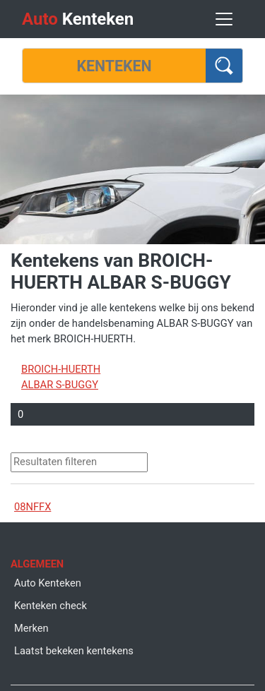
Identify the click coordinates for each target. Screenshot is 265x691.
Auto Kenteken (47, 583)
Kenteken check (50, 605)
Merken (31, 628)
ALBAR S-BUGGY (59, 384)
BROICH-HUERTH (60, 369)
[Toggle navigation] (224, 19)
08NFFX (32, 506)
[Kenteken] (114, 65)
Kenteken (78, 19)
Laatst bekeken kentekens (74, 650)
